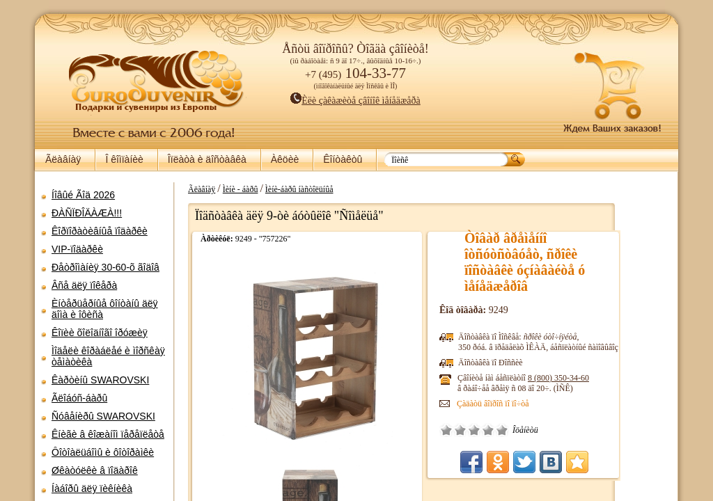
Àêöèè (285, 159)
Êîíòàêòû (342, 159)
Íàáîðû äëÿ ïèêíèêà (92, 488)
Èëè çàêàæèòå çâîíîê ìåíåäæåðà (355, 100)
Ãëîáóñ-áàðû (79, 398)
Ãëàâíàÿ (63, 159)
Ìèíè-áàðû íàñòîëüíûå (347, 189)
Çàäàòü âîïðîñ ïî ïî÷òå (541, 403)
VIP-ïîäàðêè (77, 249)
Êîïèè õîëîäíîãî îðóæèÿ (100, 332)
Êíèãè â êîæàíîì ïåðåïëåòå (108, 434)
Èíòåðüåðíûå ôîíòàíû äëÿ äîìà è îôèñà (105, 309)
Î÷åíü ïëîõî (494, 430)
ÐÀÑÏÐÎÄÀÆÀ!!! (87, 212)
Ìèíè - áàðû (288, 189)
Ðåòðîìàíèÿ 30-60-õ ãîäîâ (105, 267)
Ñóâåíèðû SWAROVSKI (103, 416)
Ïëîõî (508, 430)
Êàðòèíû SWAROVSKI (100, 379)
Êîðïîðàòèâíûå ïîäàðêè (100, 231)
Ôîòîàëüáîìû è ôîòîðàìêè (103, 452)
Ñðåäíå (522, 430)
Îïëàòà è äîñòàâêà (207, 159)
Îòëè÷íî (550, 430)
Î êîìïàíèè (124, 159)
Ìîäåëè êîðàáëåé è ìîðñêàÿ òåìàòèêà (108, 356)
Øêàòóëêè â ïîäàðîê (95, 470)
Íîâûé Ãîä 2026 (83, 194)
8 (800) (606, 378)
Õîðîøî (536, 430)
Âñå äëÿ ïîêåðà (84, 285)
